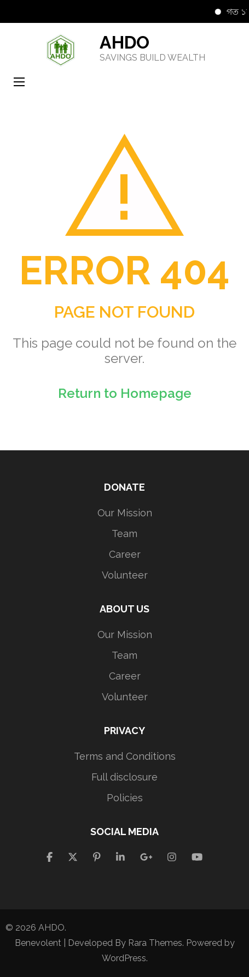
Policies (125, 797)
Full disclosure (124, 777)
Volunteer (125, 575)
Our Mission (124, 513)
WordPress (124, 958)
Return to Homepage (125, 393)
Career (125, 554)
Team (124, 533)
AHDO (124, 42)
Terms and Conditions (125, 756)
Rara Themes (155, 943)
